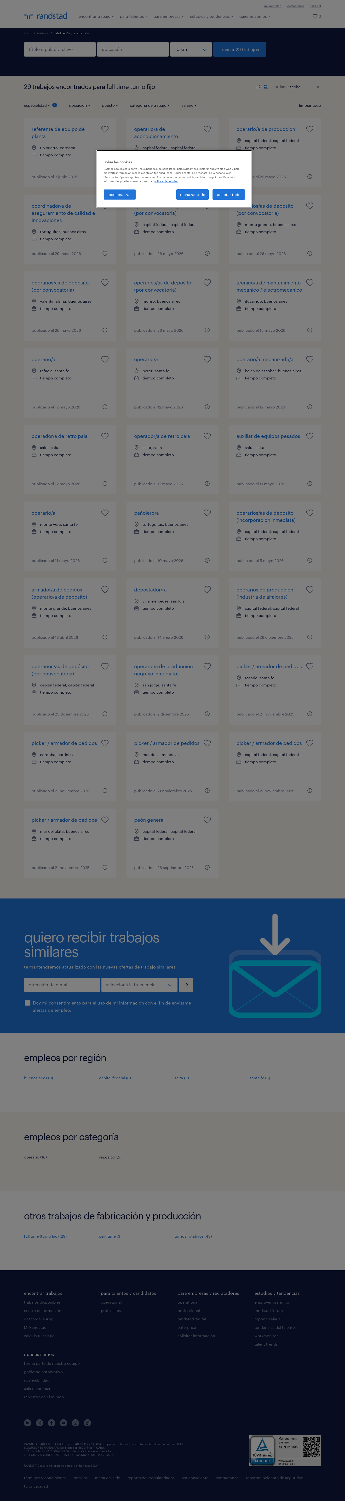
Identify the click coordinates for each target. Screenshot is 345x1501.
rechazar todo (192, 194)
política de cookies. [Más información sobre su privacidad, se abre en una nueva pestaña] (166, 181)
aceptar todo (229, 194)
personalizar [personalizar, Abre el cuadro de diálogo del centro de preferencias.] (120, 194)
